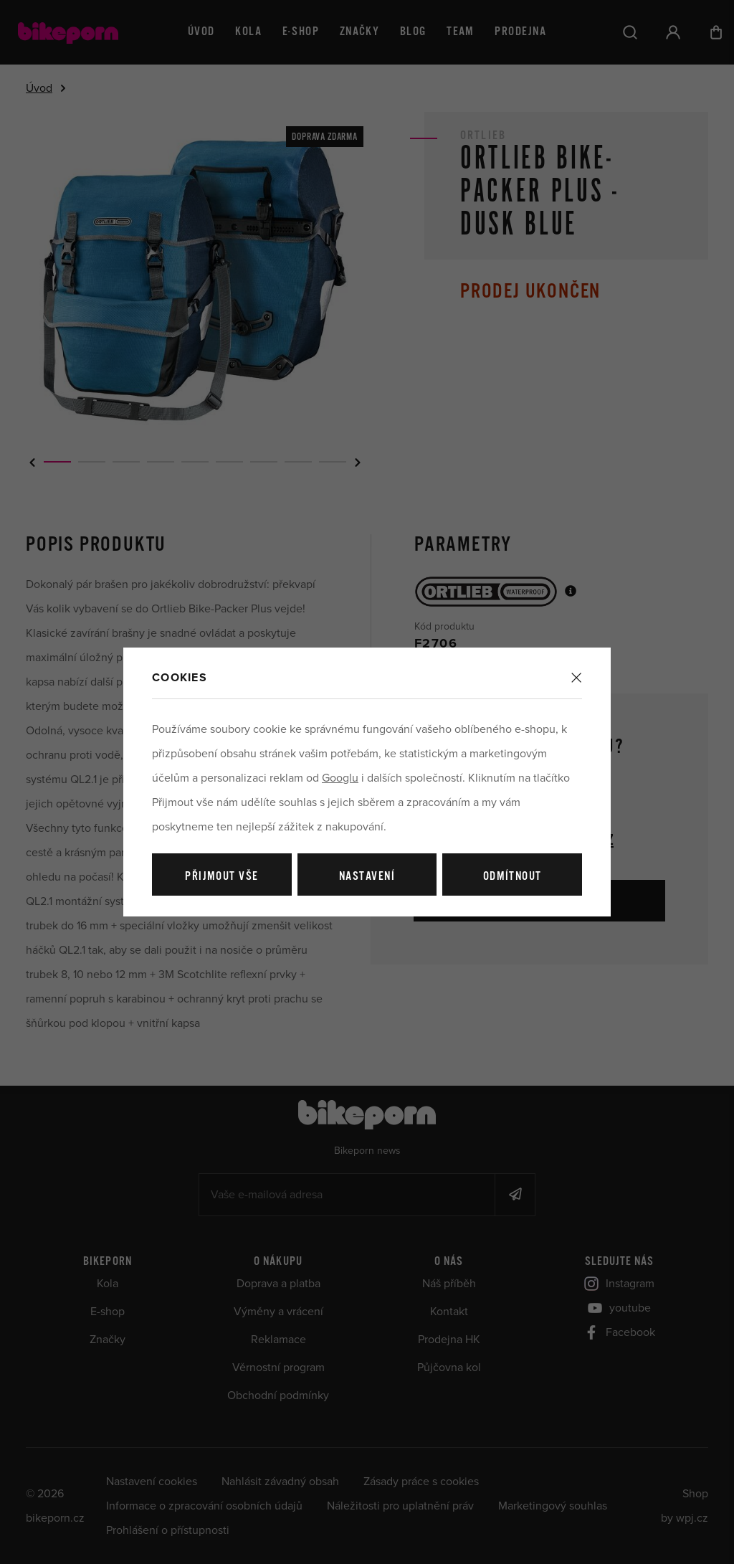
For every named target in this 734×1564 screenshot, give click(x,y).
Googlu (340, 778)
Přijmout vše (221, 876)
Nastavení (367, 876)
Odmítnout (512, 876)
